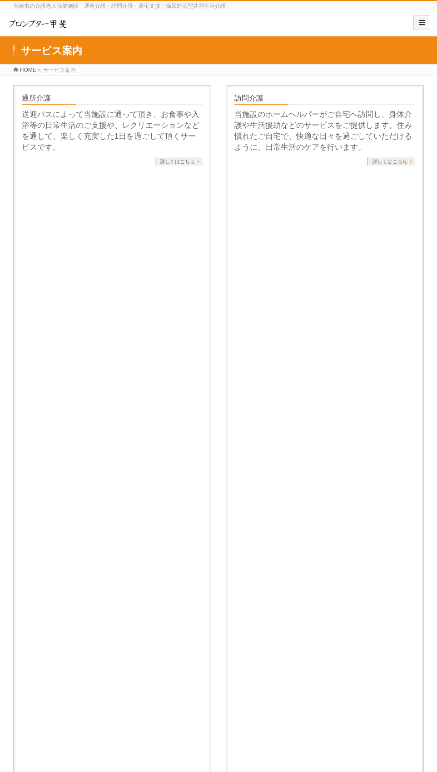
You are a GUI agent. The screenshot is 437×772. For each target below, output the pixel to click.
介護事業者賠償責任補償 (48, 722)
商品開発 (181, 651)
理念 (26, 673)
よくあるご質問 (259, 296)
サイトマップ (107, 581)
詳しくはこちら (177, 161)
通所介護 (36, 98)
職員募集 (32, 710)
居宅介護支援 (43, 197)
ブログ (326, 651)
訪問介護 (248, 98)
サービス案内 (38, 393)
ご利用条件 (40, 296)
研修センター (36, 684)
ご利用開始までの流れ (270, 197)
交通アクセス (36, 695)
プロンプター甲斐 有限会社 (208, 753)
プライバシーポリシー (47, 581)
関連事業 (255, 651)
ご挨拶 (28, 663)
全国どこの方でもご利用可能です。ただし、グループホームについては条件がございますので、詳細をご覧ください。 (110, 323)
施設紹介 (32, 651)
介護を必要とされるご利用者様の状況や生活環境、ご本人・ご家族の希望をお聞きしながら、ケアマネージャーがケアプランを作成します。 (110, 224)
